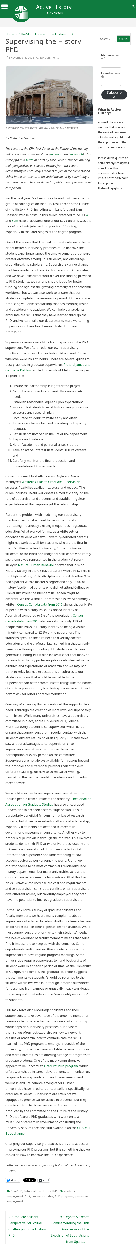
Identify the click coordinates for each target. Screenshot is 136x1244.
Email (110, 75)
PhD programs (64, 1196)
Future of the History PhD (54, 34)
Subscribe (114, 94)
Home (9, 34)
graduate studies (42, 1196)
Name (110, 57)
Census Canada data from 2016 (40, 604)
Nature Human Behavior (36, 565)
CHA (27, 1196)
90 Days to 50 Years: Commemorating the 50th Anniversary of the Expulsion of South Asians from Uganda (70, 1229)
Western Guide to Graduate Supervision (51, 482)
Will (89, 215)
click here (118, 173)
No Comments (49, 57)
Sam (15, 221)
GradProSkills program (61, 1066)
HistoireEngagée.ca (110, 188)
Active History (54, 6)
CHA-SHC (25, 34)
